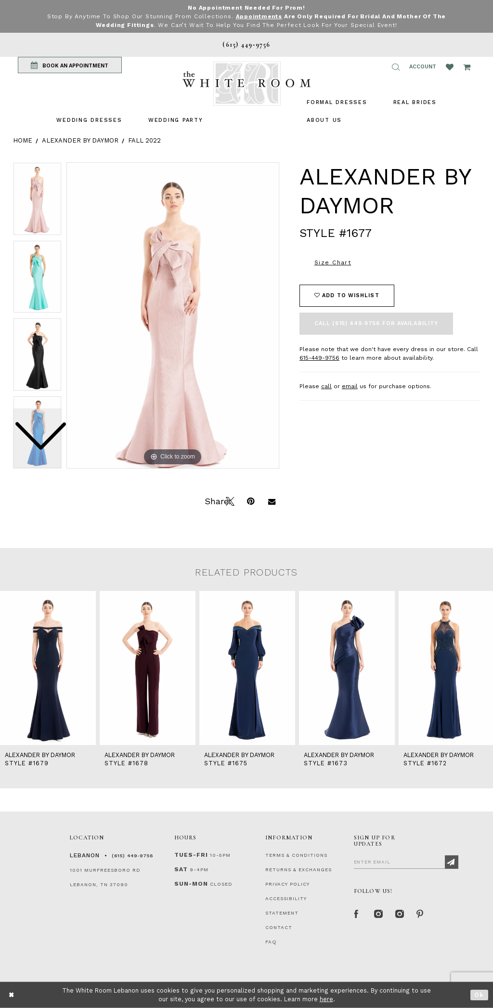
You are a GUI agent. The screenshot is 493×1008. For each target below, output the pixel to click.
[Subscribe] (451, 862)
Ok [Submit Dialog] (479, 994)
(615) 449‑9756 (132, 855)
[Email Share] (271, 500)
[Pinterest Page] (420, 913)
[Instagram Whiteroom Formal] (378, 913)
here (326, 999)
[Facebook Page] (356, 913)
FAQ (271, 941)
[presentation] (48, 668)
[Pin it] (250, 500)
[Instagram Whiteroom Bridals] (399, 913)
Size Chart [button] (332, 262)
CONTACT (278, 927)
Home (22, 140)
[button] (395, 67)
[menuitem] (89, 120)
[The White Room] (246, 83)
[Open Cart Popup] (466, 67)
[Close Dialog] (12, 995)
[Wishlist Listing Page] (449, 67)
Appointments (259, 16)
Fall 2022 (144, 140)
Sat (181, 869)
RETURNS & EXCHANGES (298, 869)
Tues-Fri (191, 854)
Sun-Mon (191, 883)
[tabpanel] (173, 315)
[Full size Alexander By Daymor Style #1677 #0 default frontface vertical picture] (173, 315)
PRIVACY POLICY (287, 884)
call (326, 386)
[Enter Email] (406, 861)
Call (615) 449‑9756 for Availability (376, 323)
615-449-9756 (319, 357)
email (350, 386)
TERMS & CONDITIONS (296, 855)
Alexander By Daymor (80, 140)
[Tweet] (229, 500)
